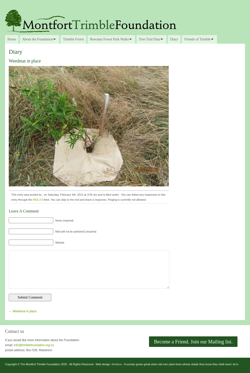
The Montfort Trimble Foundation (125, 20)
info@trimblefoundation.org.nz (34, 345)
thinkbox (117, 364)
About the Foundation (37, 39)
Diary (174, 39)
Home (12, 39)
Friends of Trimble (197, 39)
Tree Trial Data (149, 39)
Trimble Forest (73, 39)
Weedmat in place (24, 311)
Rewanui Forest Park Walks (109, 39)
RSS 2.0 (38, 199)
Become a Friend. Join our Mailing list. (193, 341)
